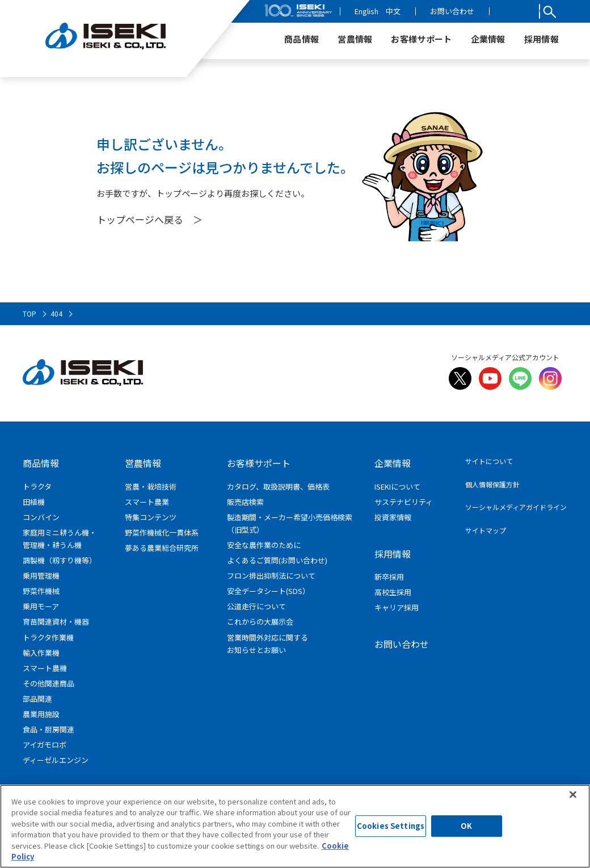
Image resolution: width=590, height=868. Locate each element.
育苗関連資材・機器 (56, 621)
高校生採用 (392, 592)
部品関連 (37, 698)
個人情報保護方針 (492, 484)
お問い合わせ (490, 11)
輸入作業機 (41, 652)
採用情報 (392, 554)
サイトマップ (485, 530)
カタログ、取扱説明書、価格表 (278, 486)
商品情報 (41, 463)
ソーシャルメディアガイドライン (516, 507)
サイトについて (489, 461)
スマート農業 (147, 501)
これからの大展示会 (260, 621)
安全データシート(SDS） (268, 590)
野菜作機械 (41, 590)
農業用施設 (41, 714)
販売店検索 (245, 501)
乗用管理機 (41, 575)
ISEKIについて (397, 486)
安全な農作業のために (264, 545)
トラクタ (37, 486)
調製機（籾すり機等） (59, 560)
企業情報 (392, 463)
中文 (431, 11)
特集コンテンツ (150, 517)
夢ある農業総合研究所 (162, 547)
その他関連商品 (48, 683)
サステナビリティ (403, 501)
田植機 (34, 501)
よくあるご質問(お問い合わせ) (277, 560)
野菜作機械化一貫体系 (162, 532)
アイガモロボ (44, 744)
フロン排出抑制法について (271, 575)
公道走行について (256, 606)
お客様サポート (258, 463)
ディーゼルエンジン (55, 760)
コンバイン (41, 517)
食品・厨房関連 (48, 729)
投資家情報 (392, 517)
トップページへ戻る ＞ (149, 219)
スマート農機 (45, 668)
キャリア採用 (396, 607)
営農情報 (143, 463)
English (404, 11)
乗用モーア (41, 606)
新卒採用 (389, 576)
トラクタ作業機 (48, 637)
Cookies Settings (390, 830)
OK (466, 830)
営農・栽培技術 (150, 486)
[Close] (572, 798)
